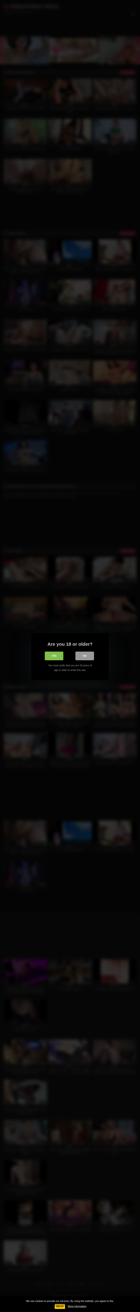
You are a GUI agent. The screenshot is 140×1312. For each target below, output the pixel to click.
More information (77, 1306)
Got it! (59, 1306)
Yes (54, 655)
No (85, 655)
